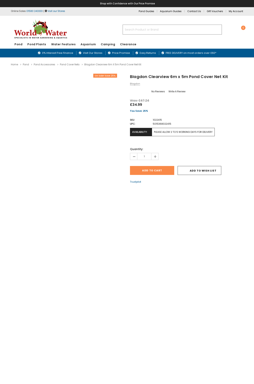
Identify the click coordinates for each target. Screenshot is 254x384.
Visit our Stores (56, 11)
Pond (18, 44)
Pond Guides (146, 11)
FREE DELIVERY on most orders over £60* (189, 53)
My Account (236, 11)
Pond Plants (36, 44)
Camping (108, 44)
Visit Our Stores (90, 53)
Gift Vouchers (215, 11)
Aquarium (88, 44)
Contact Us (194, 11)
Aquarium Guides (171, 11)
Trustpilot (135, 181)
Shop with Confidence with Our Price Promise (127, 3)
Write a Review (177, 91)
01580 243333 (34, 11)
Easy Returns (146, 53)
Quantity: (136, 149)
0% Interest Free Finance (55, 53)
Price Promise (119, 53)
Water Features (63, 44)
